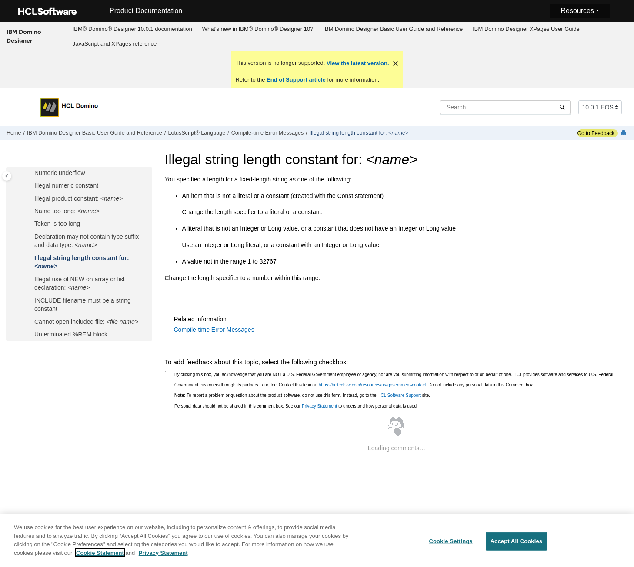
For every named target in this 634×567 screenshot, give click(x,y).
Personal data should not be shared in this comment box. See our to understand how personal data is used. (296, 406)
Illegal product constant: (78, 198)
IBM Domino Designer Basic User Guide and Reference (393, 29)
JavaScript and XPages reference (115, 43)
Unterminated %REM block (70, 334)
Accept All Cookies (517, 545)
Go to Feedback (595, 133)
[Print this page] (624, 133)
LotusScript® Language (196, 133)
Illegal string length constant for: (359, 133)
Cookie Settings (451, 545)
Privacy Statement (319, 406)
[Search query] (505, 107)
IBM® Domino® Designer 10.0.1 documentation (132, 29)
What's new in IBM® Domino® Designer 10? (258, 29)
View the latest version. (357, 63)
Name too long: (67, 211)
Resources (577, 10)
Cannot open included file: (86, 321)
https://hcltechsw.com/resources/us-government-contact (372, 384)
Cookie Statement (100, 557)
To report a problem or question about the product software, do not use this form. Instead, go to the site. (302, 395)
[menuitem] (132, 29)
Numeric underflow (59, 172)
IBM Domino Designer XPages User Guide (526, 29)
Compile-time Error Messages (267, 133)
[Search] (562, 107)
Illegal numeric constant (66, 185)
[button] (30, 173)
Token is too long (57, 223)
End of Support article (296, 79)
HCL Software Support (399, 395)
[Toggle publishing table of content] (6, 176)
